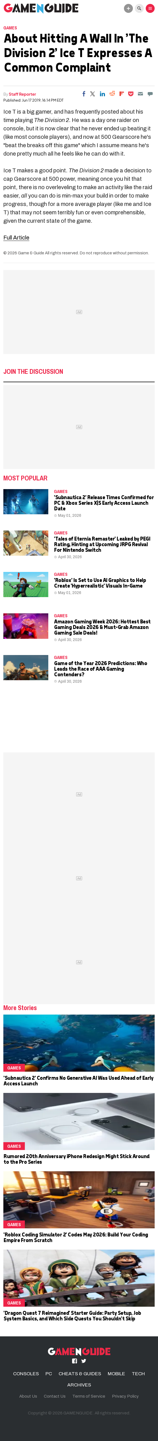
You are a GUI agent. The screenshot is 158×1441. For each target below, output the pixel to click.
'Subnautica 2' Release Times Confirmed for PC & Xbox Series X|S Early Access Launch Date (104, 502)
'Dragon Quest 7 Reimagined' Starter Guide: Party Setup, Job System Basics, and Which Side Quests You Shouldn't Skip (72, 1315)
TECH (138, 1373)
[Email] (140, 94)
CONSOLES (26, 1373)
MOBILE (116, 1373)
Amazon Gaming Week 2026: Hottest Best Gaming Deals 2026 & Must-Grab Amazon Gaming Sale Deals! (102, 627)
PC (49, 1373)
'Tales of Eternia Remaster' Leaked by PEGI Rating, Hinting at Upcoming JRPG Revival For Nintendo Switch (102, 544)
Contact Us (55, 1396)
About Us (28, 1396)
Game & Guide (31, 253)
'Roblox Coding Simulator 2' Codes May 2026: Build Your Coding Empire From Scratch (75, 1237)
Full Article (16, 237)
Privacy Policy (125, 1396)
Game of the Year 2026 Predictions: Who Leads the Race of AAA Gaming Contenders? (100, 668)
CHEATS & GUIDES (80, 1373)
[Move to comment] (150, 94)
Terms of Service (88, 1396)
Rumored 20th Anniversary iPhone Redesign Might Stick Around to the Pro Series (76, 1159)
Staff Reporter (22, 94)
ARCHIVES (79, 1385)
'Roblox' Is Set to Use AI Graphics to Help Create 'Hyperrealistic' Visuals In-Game (100, 583)
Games (10, 28)
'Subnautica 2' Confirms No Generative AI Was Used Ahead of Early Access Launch (78, 1080)
